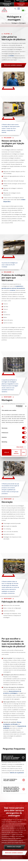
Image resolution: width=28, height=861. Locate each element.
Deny (23, 452)
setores (14, 288)
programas (6, 726)
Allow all (6, 452)
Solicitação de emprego (7, 4)
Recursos (8, 23)
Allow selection (16, 452)
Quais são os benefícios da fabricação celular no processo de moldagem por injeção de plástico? (11, 789)
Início (3, 23)
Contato (7, 1)
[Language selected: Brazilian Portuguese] (23, 9)
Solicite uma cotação (21, 4)
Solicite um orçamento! (17, 772)
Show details (20, 447)
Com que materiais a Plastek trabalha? (10, 779)
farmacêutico (21, 288)
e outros (12, 290)
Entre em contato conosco (20, 1)
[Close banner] (25, 406)
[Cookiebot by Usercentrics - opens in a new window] (16, 406)
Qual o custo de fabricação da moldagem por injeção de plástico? (11, 757)
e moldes (11, 55)
